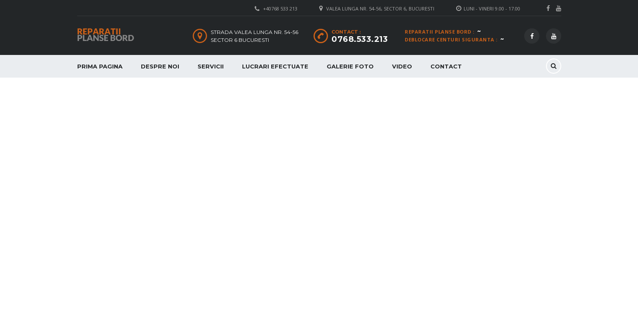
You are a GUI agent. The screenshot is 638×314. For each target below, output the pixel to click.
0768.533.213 (359, 39)
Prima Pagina (100, 66)
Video (402, 66)
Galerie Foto (350, 66)
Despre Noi (160, 66)
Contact (446, 66)
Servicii (211, 66)
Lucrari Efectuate (275, 66)
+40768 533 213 (280, 8)
